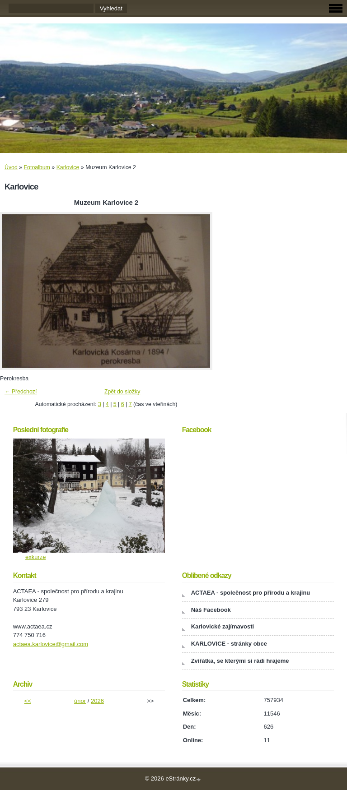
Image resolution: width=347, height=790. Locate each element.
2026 (97, 701)
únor (80, 701)
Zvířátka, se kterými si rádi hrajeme (240, 660)
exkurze (35, 557)
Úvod (11, 167)
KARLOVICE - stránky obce (229, 643)
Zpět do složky (122, 391)
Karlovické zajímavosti (222, 626)
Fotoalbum (37, 167)
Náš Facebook (211, 609)
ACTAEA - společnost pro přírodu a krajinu (250, 592)
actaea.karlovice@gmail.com (50, 644)
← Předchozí (21, 391)
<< (27, 701)
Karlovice (68, 167)
